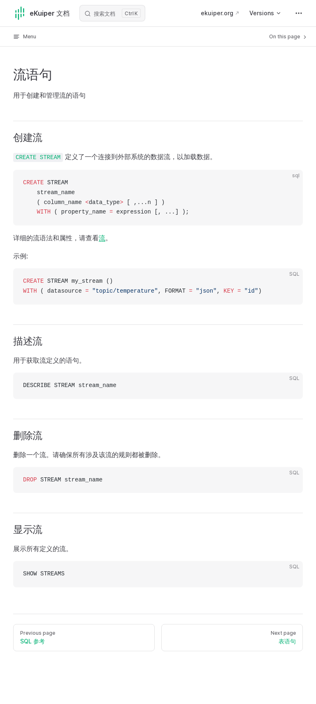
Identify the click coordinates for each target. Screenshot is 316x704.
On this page (288, 36)
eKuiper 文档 (41, 13)
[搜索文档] (112, 13)
